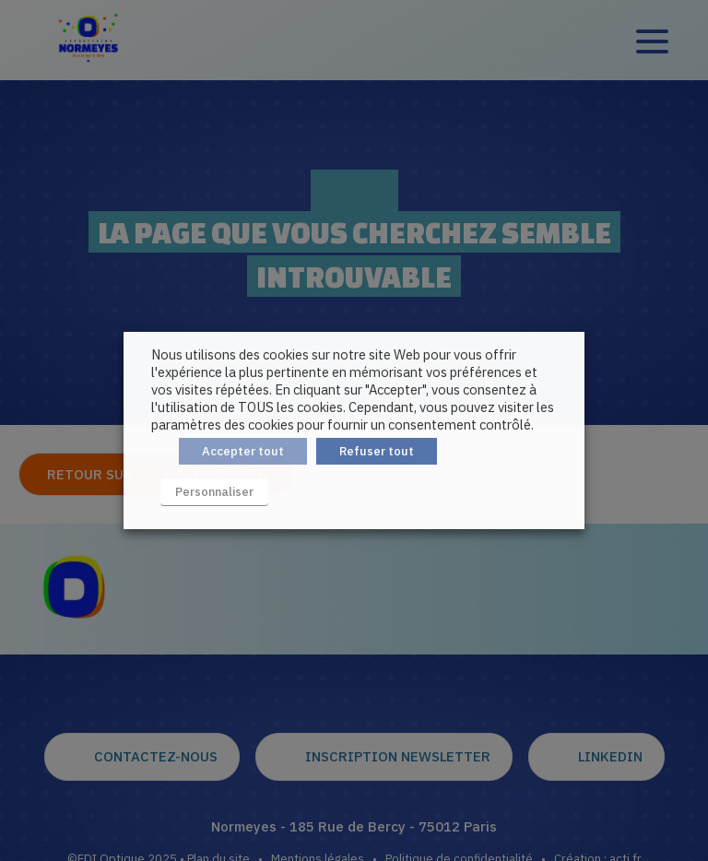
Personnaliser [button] (214, 492)
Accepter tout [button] (243, 451)
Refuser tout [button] (376, 451)
